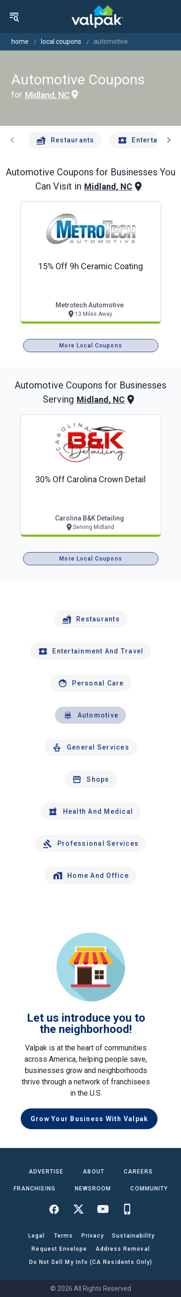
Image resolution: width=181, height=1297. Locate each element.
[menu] (14, 16)
